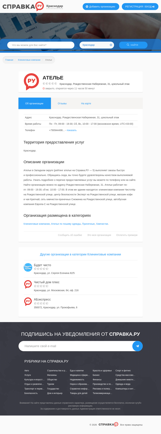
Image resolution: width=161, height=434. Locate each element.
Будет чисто (42, 266)
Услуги (28, 376)
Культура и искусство (35, 381)
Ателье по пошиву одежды (66, 225)
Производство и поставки (105, 385)
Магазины (52, 376)
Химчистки (102, 225)
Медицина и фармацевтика (83, 376)
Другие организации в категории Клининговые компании (80, 255)
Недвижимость (77, 381)
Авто (27, 372)
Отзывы (62, 104)
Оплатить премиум (126, 236)
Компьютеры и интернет (127, 390)
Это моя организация (99, 236)
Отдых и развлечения (35, 385)
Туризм (50, 385)
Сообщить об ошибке (70, 236)
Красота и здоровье (102, 372)
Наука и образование (80, 385)
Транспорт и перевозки (36, 390)
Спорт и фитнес (123, 372)
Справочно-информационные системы (88, 390)
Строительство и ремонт (59, 372)
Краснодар (54, 6)
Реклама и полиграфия (104, 390)
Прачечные (88, 225)
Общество (52, 381)
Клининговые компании (37, 225)
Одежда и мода (123, 385)
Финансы (97, 381)
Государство (53, 390)
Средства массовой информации (132, 376)
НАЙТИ (133, 45)
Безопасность (31, 394)
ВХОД (150, 6)
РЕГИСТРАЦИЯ (134, 6)
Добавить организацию (100, 6)
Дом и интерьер (54, 394)
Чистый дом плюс (47, 283)
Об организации (34, 104)
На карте (86, 104)
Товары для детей (78, 394)
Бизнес (96, 376)
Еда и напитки (77, 372)
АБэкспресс (42, 300)
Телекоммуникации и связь (106, 394)
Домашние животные (126, 381)
